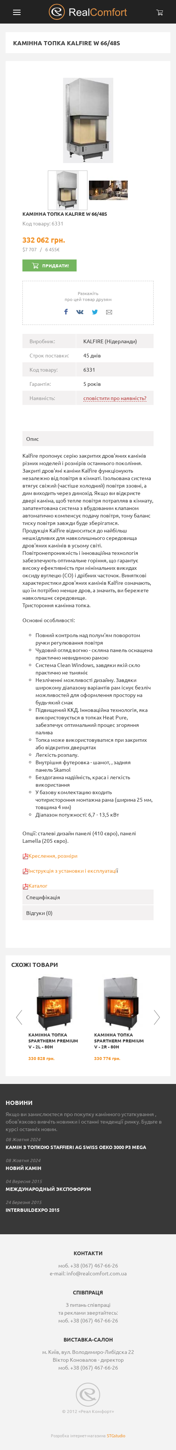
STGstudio (116, 1435)
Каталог (37, 885)
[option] (55, 1017)
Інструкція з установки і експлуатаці (72, 870)
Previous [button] (19, 1017)
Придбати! (55, 265)
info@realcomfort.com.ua (97, 1273)
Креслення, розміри (52, 855)
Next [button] (157, 1017)
